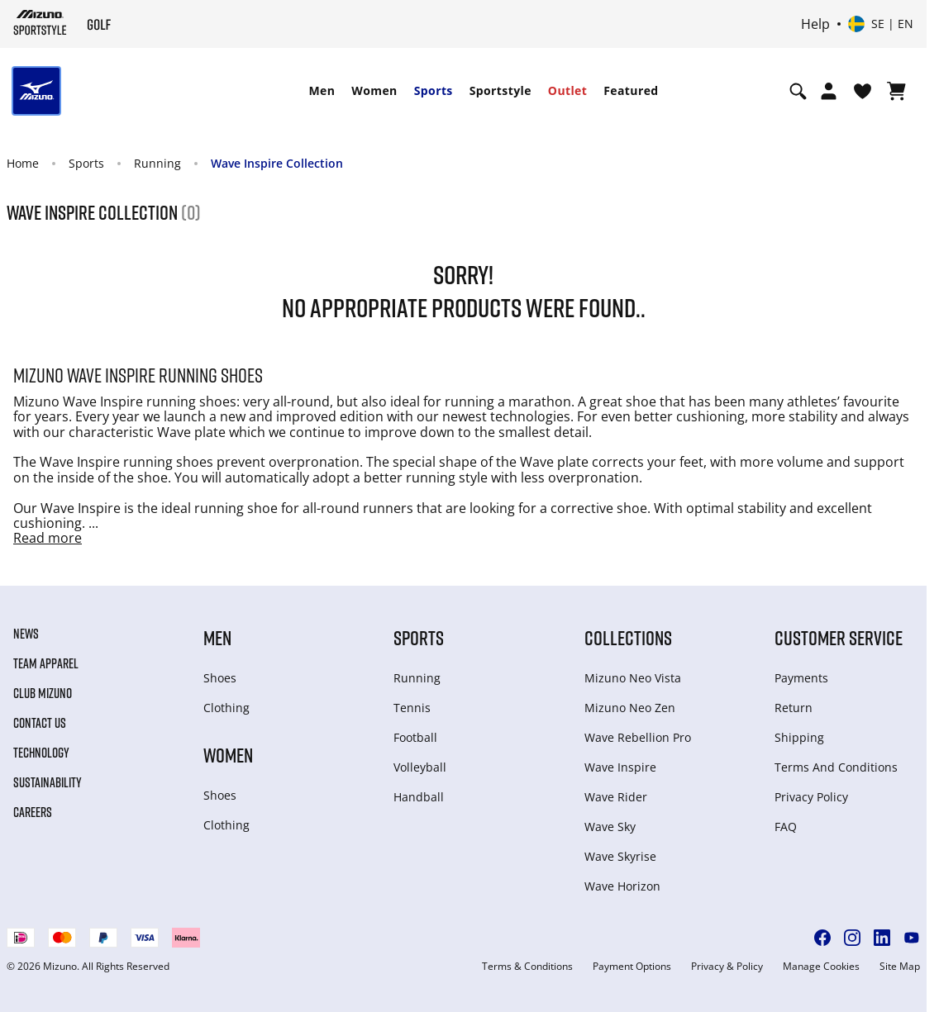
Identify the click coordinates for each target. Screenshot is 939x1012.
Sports (433, 90)
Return (794, 707)
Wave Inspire (620, 767)
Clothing (226, 707)
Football (415, 737)
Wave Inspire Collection (277, 163)
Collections (628, 637)
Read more (47, 537)
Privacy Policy (811, 797)
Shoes (219, 678)
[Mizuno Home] (40, 22)
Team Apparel (46, 663)
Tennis (412, 707)
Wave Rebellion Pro (637, 737)
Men (321, 90)
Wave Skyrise (620, 856)
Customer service (839, 637)
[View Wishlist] (862, 91)
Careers (32, 812)
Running (157, 163)
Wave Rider (615, 797)
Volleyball (419, 767)
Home (23, 163)
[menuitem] (321, 91)
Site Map (899, 966)
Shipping (799, 737)
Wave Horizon (622, 886)
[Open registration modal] (829, 91)
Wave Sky (610, 826)
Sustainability (47, 782)
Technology (41, 752)
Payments (801, 678)
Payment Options (632, 966)
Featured (630, 90)
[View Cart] (896, 91)
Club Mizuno (42, 693)
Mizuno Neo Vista (632, 678)
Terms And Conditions (836, 767)
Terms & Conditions (527, 966)
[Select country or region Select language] (880, 24)
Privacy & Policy (727, 966)
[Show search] (798, 91)
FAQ (786, 826)
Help (815, 24)
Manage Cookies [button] (821, 966)
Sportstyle (500, 90)
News (26, 633)
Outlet (567, 90)
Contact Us (39, 723)
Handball (418, 797)
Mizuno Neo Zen (629, 707)
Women (374, 90)
